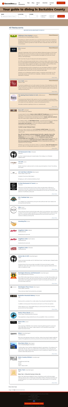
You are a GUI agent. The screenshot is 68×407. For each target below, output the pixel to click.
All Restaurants (22, 3)
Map (28, 2)
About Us (38, 3)
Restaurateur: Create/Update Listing (34, 403)
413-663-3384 (34, 398)
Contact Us (52, 3)
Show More (54, 77)
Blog (33, 2)
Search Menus (60, 2)
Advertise (45, 2)
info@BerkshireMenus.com (34, 399)
